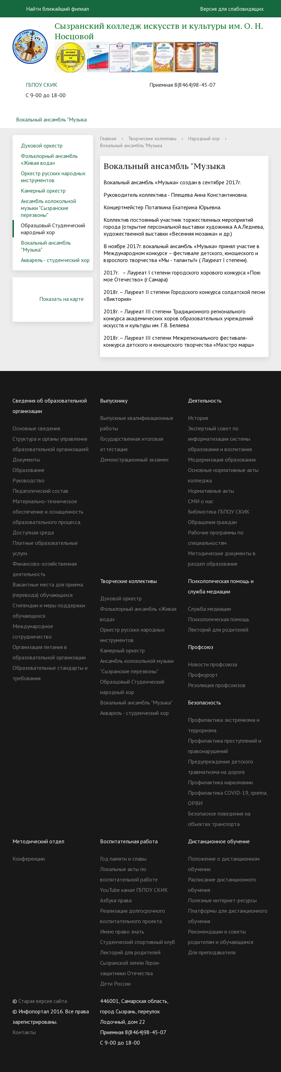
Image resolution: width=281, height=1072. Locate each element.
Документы (26, 459)
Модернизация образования (222, 459)
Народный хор (204, 138)
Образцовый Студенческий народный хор (53, 229)
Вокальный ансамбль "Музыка (51, 119)
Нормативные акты (211, 490)
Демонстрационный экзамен (134, 459)
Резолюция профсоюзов (217, 685)
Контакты (24, 1032)
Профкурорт (203, 674)
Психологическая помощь (218, 619)
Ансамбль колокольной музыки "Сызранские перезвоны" (48, 207)
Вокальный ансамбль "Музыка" (46, 246)
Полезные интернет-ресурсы (222, 900)
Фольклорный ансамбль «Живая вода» (49, 159)
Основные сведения (36, 428)
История (198, 417)
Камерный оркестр (43, 190)
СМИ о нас (200, 501)
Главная (108, 138)
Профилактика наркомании (220, 782)
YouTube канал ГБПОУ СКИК (134, 889)
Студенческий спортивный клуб (137, 941)
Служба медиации (209, 608)
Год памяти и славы (123, 858)
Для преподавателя (211, 952)
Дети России (115, 983)
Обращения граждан (212, 521)
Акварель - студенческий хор (55, 259)
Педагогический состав (40, 490)
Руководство (28, 480)
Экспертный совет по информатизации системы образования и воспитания (220, 439)
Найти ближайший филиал (53, 8)
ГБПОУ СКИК (41, 84)
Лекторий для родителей (218, 629)
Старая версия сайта (42, 1000)
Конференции (29, 858)
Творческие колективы (152, 138)
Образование (28, 469)
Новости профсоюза (212, 664)
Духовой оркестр (42, 145)
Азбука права (116, 900)
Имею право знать (122, 931)
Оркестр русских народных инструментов (53, 177)
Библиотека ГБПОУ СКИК (218, 511)
